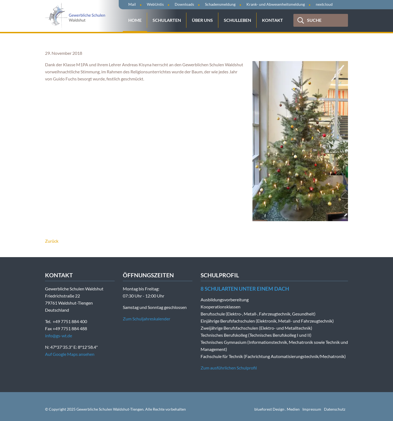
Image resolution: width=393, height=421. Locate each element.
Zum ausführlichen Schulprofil (229, 367)
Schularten (167, 20)
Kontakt (272, 20)
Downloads (184, 4)
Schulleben (237, 20)
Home (135, 20)
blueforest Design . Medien (277, 409)
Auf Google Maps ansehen (69, 354)
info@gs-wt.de (58, 335)
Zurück (51, 240)
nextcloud (324, 4)
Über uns (202, 20)
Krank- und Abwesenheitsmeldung (275, 4)
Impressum (311, 409)
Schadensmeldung (220, 4)
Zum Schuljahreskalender (146, 318)
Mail (132, 4)
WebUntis (155, 4)
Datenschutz (334, 409)
